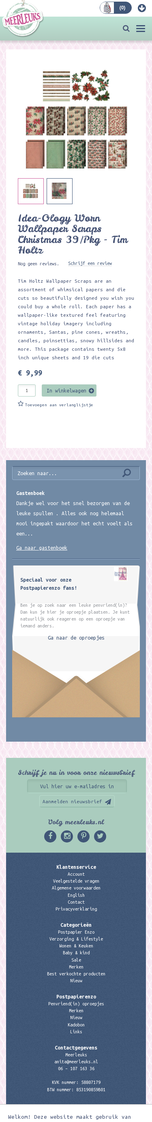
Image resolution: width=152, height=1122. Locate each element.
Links (76, 1031)
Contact (76, 902)
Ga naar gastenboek (41, 547)
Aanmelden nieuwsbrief (72, 801)
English (76, 895)
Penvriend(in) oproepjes (76, 1003)
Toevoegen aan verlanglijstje (59, 405)
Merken (76, 966)
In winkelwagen (66, 390)
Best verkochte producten (76, 973)
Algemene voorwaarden (76, 887)
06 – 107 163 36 (76, 1068)
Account (76, 874)
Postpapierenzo (76, 996)
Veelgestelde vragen (76, 881)
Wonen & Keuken (76, 945)
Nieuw (76, 980)
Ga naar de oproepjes (76, 637)
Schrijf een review (90, 263)
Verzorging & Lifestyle (76, 938)
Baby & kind (76, 952)
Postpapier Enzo (76, 932)
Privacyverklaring (76, 909)
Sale (76, 960)
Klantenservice (76, 867)
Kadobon (76, 1024)
